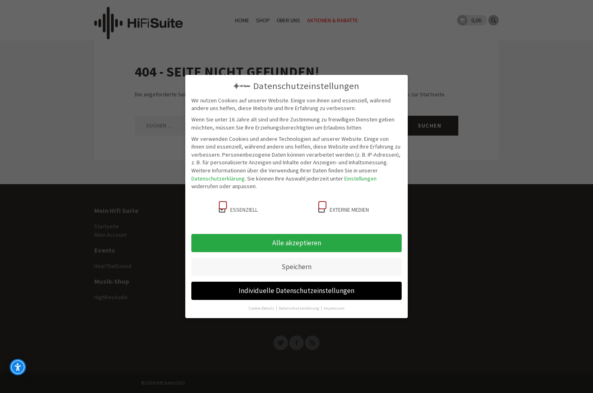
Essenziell (238, 207)
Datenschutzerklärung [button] (299, 308)
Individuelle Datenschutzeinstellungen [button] (296, 290)
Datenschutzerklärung (218, 178)
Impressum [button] (334, 308)
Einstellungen (360, 178)
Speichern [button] (296, 266)
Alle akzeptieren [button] (296, 242)
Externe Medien (343, 207)
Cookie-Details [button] (262, 308)
